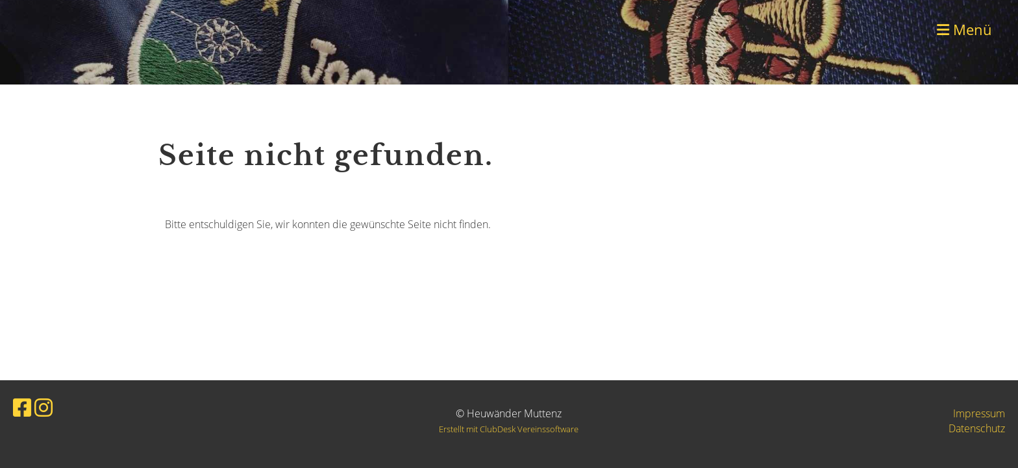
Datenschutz (977, 428)
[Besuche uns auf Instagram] (43, 407)
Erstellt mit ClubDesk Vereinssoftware (508, 429)
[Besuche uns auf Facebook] (22, 407)
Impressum (979, 413)
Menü (964, 29)
